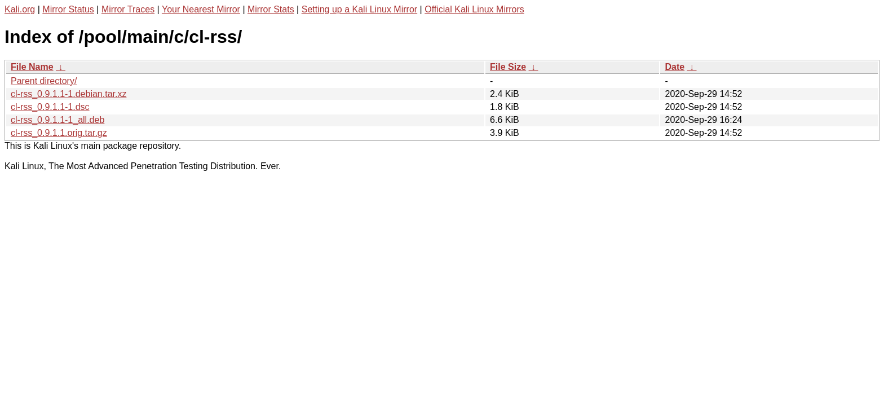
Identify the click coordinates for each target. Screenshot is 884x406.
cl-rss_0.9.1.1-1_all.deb (57, 120)
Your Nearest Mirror (201, 9)
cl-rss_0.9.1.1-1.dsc (50, 107)
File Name (32, 67)
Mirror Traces (127, 9)
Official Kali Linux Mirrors (474, 9)
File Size (508, 67)
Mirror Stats (270, 9)
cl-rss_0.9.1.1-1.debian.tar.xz (68, 94)
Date (674, 67)
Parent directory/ (44, 81)
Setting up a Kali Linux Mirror (359, 9)
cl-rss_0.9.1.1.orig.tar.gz (59, 133)
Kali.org (20, 9)
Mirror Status (68, 9)
